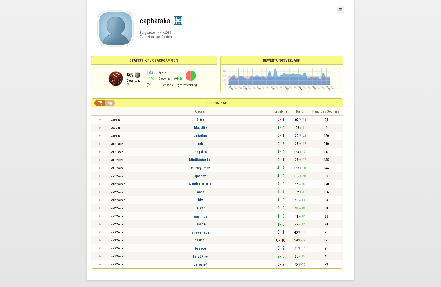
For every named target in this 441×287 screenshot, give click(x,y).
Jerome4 (201, 264)
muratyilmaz (200, 168)
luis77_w (200, 256)
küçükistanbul (200, 160)
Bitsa (200, 120)
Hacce (200, 224)
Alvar (200, 208)
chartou (200, 240)
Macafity (200, 127)
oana (200, 192)
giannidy (200, 216)
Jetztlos (200, 136)
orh (200, 144)
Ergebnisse (216, 103)
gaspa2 (200, 176)
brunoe (200, 248)
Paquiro (200, 152)
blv (200, 200)
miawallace (200, 232)
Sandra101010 (200, 184)
